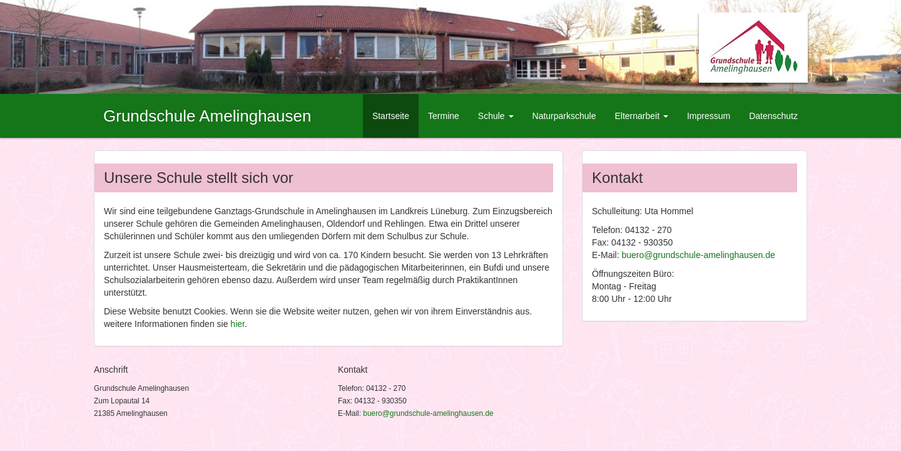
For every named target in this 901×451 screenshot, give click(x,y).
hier (237, 324)
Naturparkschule (564, 116)
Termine (443, 116)
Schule (496, 116)
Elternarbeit (641, 116)
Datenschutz (773, 116)
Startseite (390, 116)
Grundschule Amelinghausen (207, 115)
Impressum (708, 116)
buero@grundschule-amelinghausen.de (698, 255)
